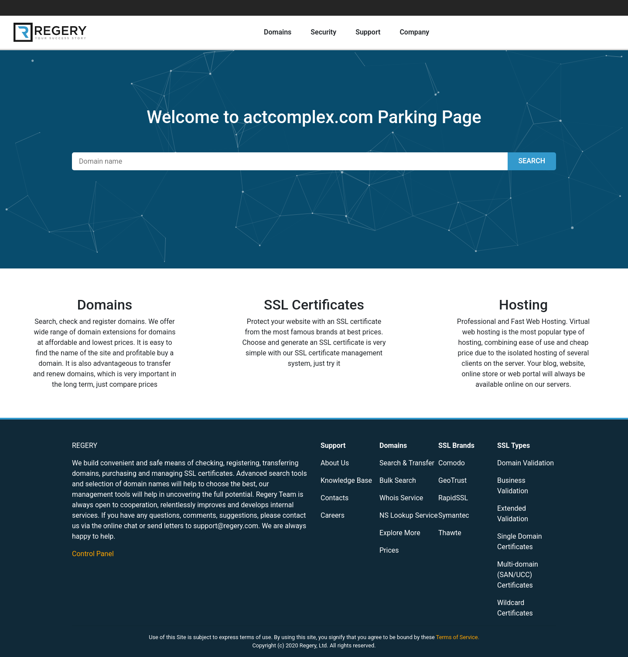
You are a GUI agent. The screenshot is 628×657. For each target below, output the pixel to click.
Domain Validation (525, 463)
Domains (277, 32)
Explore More (399, 533)
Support (367, 32)
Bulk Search (397, 480)
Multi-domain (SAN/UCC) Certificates (517, 574)
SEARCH (532, 161)
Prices (389, 550)
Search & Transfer (406, 463)
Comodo (451, 463)
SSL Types (513, 445)
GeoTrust (452, 480)
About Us (335, 463)
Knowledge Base (346, 480)
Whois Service (401, 498)
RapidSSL (453, 498)
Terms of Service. (457, 637)
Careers (333, 515)
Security (323, 32)
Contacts (334, 498)
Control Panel (93, 554)
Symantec (453, 515)
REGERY (84, 445)
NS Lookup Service (408, 515)
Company (414, 32)
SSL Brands (456, 445)
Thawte (449, 533)
